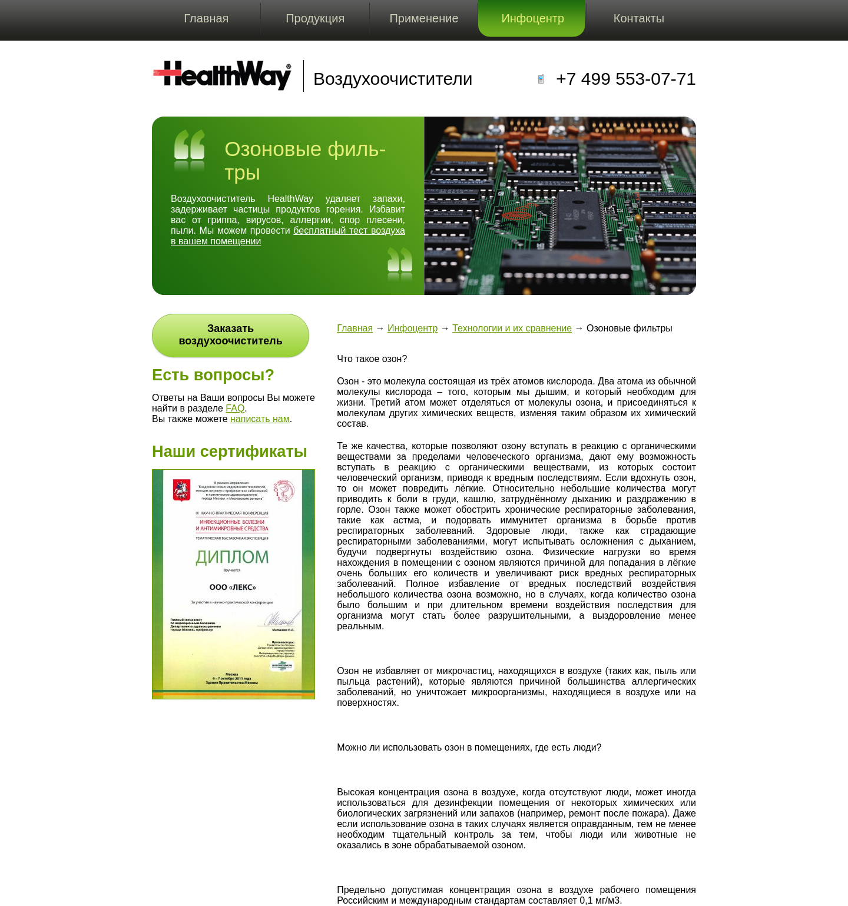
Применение (423, 18)
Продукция (315, 18)
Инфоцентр (532, 18)
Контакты (639, 18)
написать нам (260, 419)
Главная (206, 18)
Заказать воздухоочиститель (230, 335)
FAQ (235, 408)
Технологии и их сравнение (512, 328)
